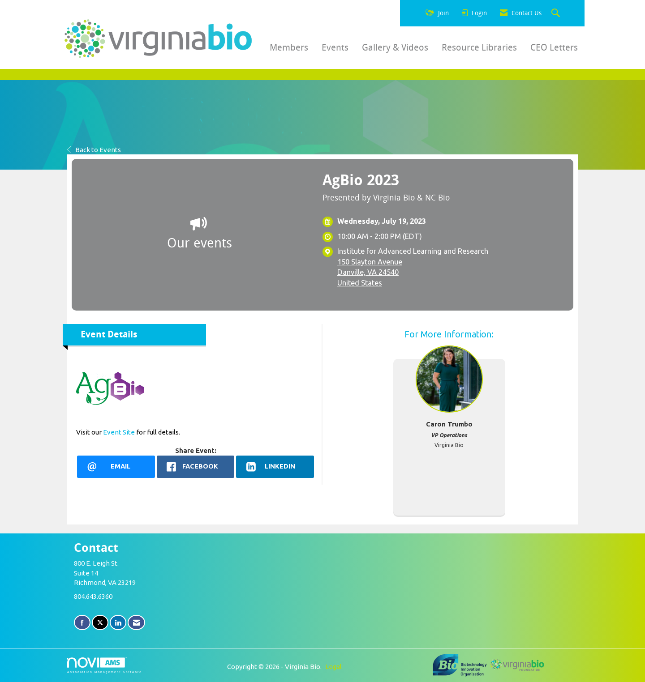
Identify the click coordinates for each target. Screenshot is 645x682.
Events (335, 47)
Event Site (119, 432)
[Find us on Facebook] (82, 623)
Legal (333, 666)
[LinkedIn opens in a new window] (275, 467)
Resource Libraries (479, 47)
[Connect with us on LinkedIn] (118, 623)
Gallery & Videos (395, 47)
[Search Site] (556, 13)
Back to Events (94, 149)
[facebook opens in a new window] (196, 467)
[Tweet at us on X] (100, 623)
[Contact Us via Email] (136, 623)
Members (289, 47)
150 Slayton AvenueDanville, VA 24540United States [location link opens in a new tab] (369, 272)
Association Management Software (104, 665)
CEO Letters (554, 47)
